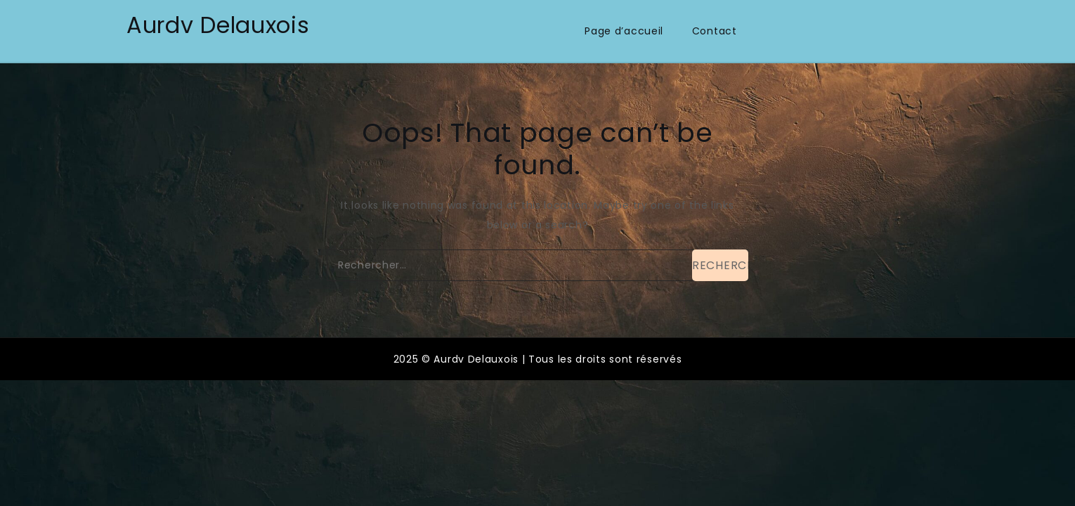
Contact (714, 31)
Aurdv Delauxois (218, 25)
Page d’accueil (624, 31)
